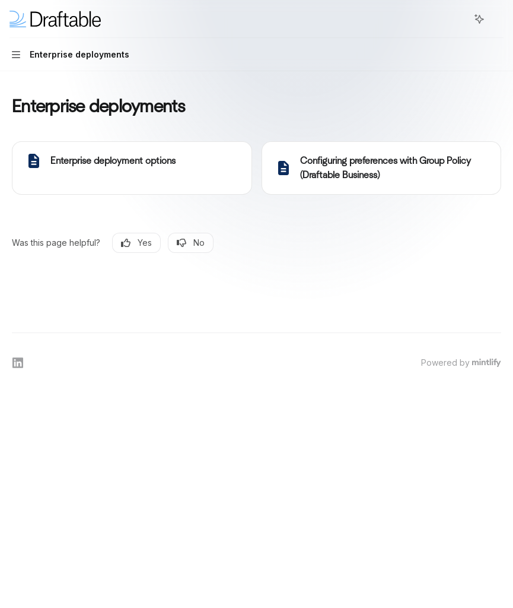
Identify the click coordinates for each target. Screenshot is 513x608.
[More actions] (498, 19)
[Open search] (457, 19)
